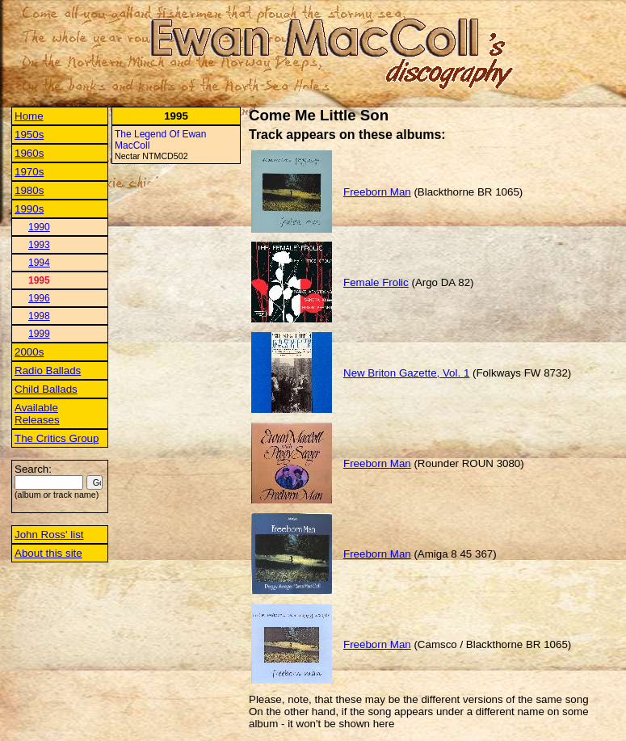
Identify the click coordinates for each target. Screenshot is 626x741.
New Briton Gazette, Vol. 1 (406, 373)
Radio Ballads (48, 370)
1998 (39, 316)
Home (29, 116)
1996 (39, 298)
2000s (29, 352)
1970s (29, 172)
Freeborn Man (377, 192)
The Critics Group (57, 438)
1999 (39, 333)
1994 (39, 262)
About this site (48, 553)
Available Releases (37, 414)
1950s (29, 134)
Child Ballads (46, 389)
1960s (29, 153)
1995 (39, 280)
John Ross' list (49, 534)
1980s (29, 190)
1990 (39, 227)
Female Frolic (376, 282)
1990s (29, 209)
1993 (39, 245)
